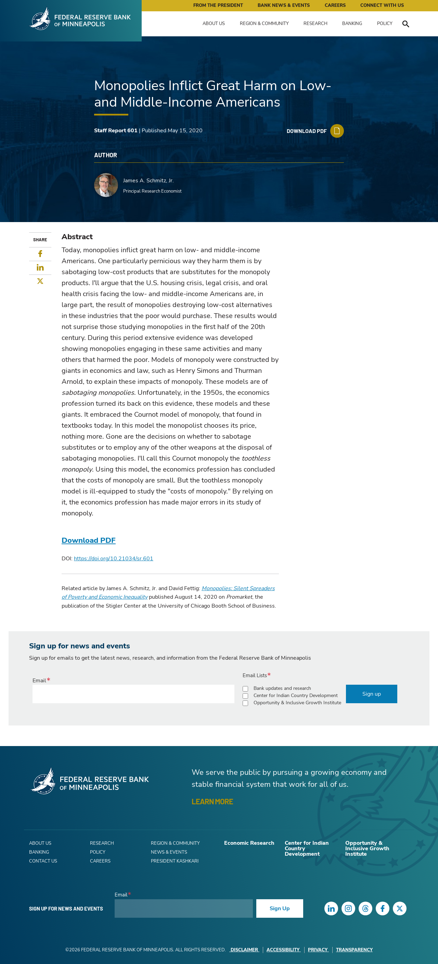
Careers (335, 5)
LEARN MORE (212, 801)
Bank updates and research (282, 688)
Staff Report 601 (116, 130)
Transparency (354, 950)
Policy (384, 24)
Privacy (318, 950)
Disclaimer (244, 950)
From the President (218, 5)
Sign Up (280, 908)
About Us (214, 24)
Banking (352, 24)
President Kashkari (174, 861)
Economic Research (249, 843)
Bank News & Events (284, 5)
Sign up (371, 694)
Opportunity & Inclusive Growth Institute (297, 702)
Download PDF (89, 540)
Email (39, 680)
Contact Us (43, 861)
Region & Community (264, 24)
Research (315, 24)
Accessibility (284, 950)
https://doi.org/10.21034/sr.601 (113, 558)
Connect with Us (382, 5)
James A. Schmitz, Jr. (148, 180)
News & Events (169, 852)
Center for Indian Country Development (296, 695)
